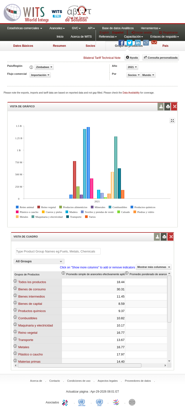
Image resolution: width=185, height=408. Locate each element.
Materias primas (29, 361)
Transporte (25, 340)
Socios (90, 46)
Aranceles (57, 28)
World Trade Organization (116, 402)
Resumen (59, 46)
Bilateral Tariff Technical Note (101, 58)
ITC (66, 402)
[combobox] (39, 261)
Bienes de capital (30, 304)
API (91, 28)
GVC (76, 28)
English (104, 32)
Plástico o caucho (30, 354)
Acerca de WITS (81, 36)
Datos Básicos (23, 46)
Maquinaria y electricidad (35, 325)
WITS (48, 12)
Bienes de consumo (32, 289)
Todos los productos (32, 282)
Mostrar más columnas (153, 266)
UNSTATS (99, 402)
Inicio (60, 36)
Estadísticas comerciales (24, 28)
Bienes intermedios (31, 296)
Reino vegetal (28, 332)
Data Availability (131, 92)
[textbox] (58, 251)
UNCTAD (82, 402)
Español (118, 32)
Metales (23, 347)
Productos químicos (32, 311)
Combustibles (27, 318)
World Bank (133, 402)
